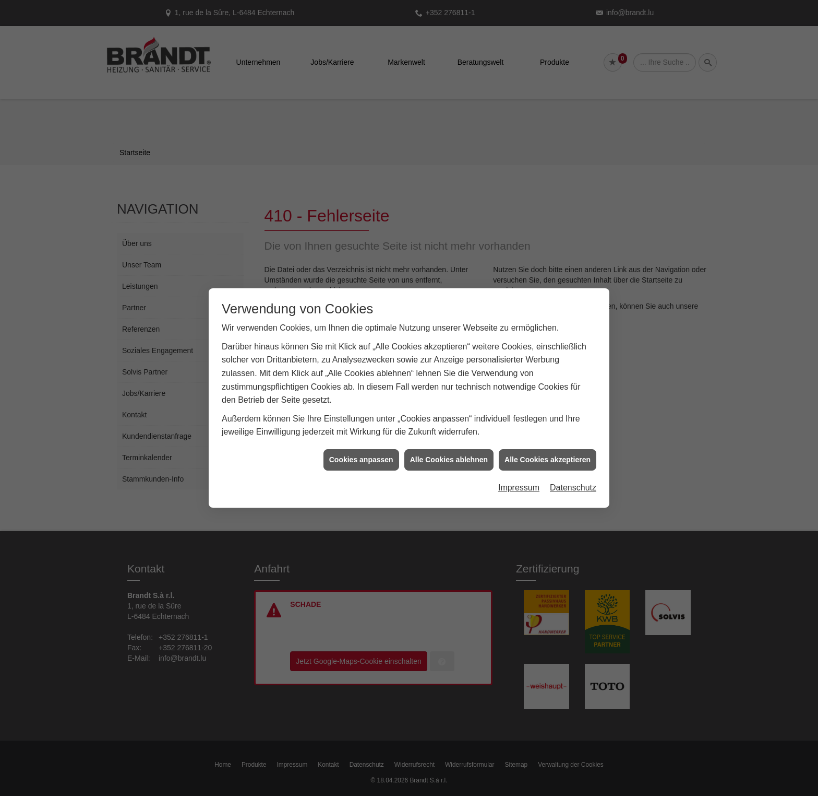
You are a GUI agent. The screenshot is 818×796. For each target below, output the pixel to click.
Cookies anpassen (361, 456)
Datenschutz (573, 484)
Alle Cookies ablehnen (449, 456)
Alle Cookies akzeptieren (547, 456)
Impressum (518, 484)
